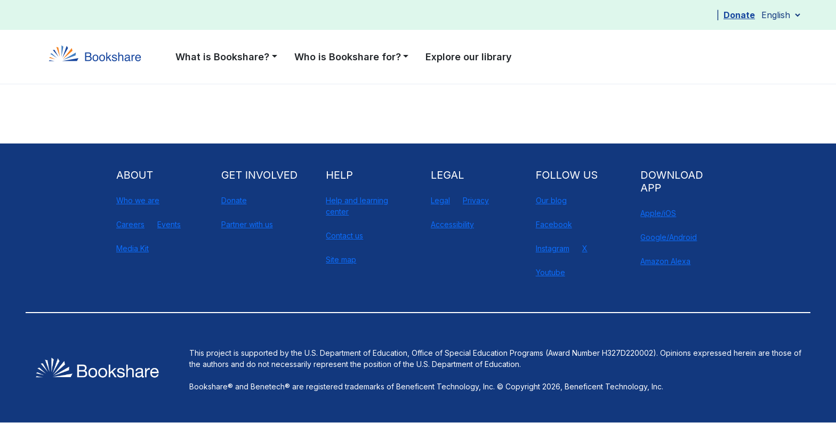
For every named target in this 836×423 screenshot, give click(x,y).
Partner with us (247, 224)
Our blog (551, 200)
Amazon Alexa (665, 261)
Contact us (344, 235)
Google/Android (668, 237)
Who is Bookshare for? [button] (347, 56)
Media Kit (132, 248)
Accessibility (452, 224)
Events (169, 224)
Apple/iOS (658, 213)
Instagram (552, 248)
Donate (739, 15)
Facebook (554, 224)
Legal (440, 200)
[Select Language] (780, 15)
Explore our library (468, 56)
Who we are (137, 200)
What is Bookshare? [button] (222, 56)
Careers (130, 224)
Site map (341, 259)
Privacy (476, 200)
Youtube (550, 272)
